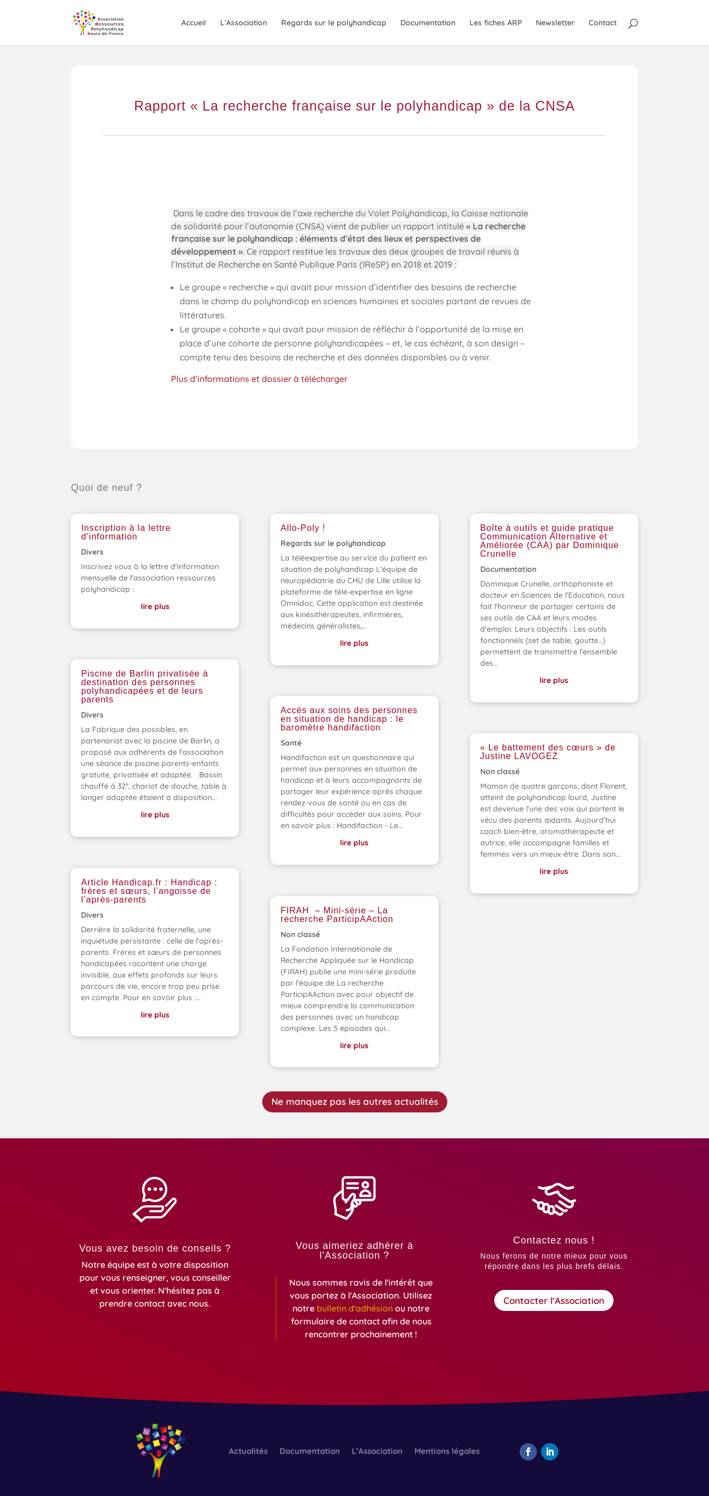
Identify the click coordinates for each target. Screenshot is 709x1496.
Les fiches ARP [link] (495, 23)
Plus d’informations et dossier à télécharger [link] (262, 380)
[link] (109, 22)
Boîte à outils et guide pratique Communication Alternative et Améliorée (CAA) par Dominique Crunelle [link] (549, 540)
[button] (528, 1451)
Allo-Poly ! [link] (303, 527)
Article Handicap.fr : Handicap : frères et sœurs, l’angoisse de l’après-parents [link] (149, 891)
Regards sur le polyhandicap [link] (333, 23)
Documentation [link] (427, 23)
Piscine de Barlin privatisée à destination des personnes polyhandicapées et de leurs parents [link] (144, 686)
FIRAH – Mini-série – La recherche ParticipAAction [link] (337, 915)
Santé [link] (291, 743)
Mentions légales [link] (447, 1451)
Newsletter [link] (555, 23)
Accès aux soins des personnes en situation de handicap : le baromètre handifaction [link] (349, 719)
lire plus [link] (155, 606)
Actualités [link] (248, 1451)
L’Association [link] (243, 23)
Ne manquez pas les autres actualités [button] (354, 1101)
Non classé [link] (300, 934)
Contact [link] (603, 23)
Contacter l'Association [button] (553, 1300)
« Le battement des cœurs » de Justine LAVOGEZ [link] (548, 752)
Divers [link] (92, 552)
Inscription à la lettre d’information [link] (126, 532)
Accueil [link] (193, 23)
